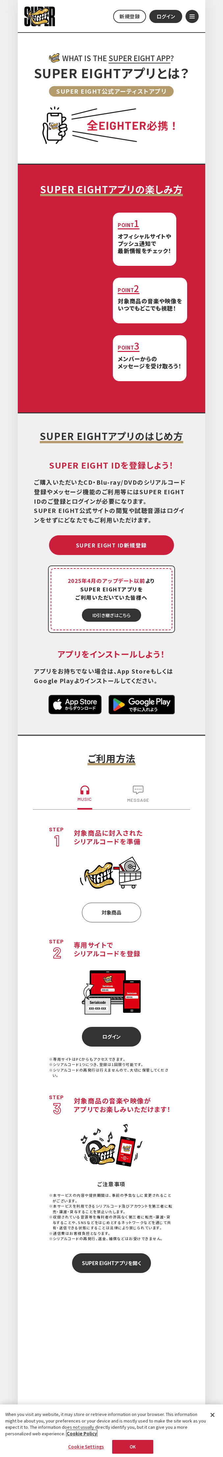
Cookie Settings (86, 1450)
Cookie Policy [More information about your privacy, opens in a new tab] (82, 1437)
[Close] (212, 1418)
